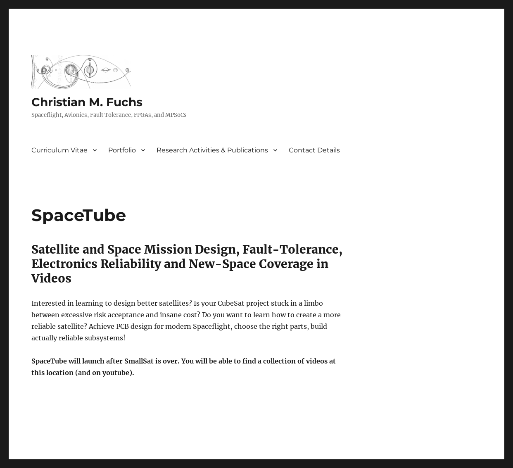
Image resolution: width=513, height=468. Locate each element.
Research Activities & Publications (212, 150)
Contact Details (314, 150)
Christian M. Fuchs (86, 102)
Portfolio (122, 150)
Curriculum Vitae (59, 150)
